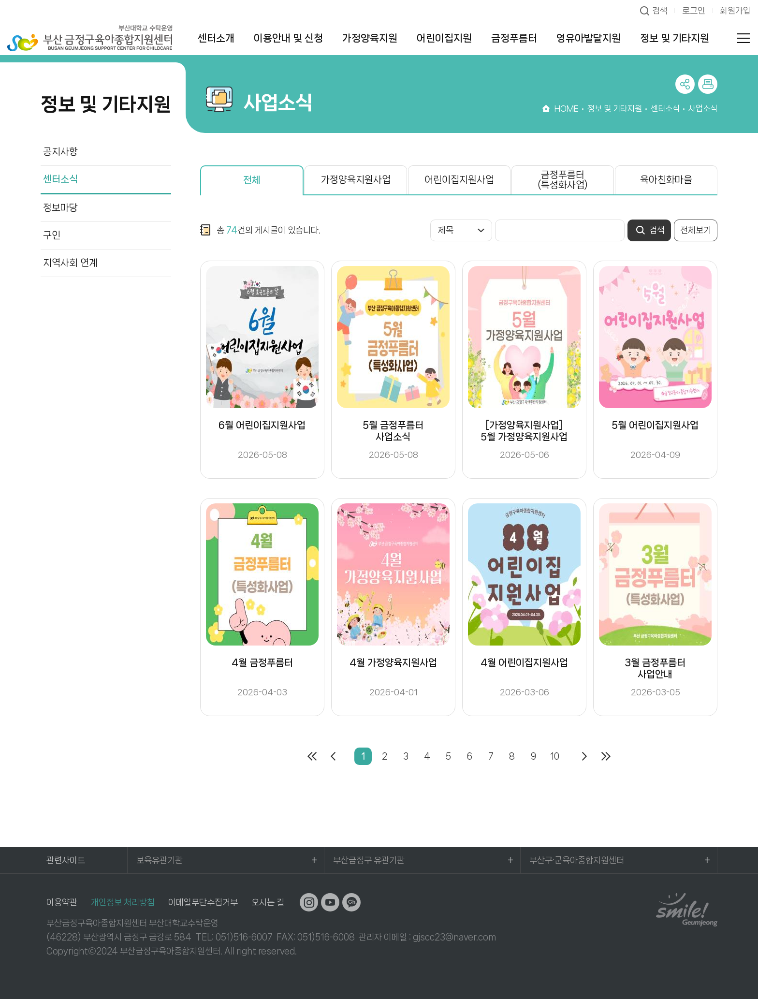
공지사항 (60, 152)
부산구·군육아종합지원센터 (576, 860)
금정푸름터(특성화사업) (563, 180)
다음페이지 (584, 756)
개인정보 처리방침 (123, 902)
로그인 (693, 10)
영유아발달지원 (588, 38)
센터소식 (60, 179)
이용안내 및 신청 (288, 38)
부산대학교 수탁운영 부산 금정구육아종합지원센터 (90, 38)
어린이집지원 (444, 38)
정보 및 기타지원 (674, 38)
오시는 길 (267, 902)
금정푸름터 (514, 38)
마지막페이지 (605, 756)
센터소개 (216, 38)
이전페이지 (333, 756)
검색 (660, 10)
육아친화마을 (666, 180)
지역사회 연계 (70, 263)
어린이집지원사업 (459, 180)
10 (554, 756)
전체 (252, 180)
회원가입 (735, 10)
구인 (51, 235)
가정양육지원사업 (356, 180)
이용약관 (61, 902)
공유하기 (685, 84)
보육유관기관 (159, 860)
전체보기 (695, 230)
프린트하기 (707, 84)
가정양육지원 (369, 38)
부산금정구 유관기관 (369, 860)
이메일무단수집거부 (203, 902)
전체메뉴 (743, 38)
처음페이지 (312, 756)
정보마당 (60, 208)
